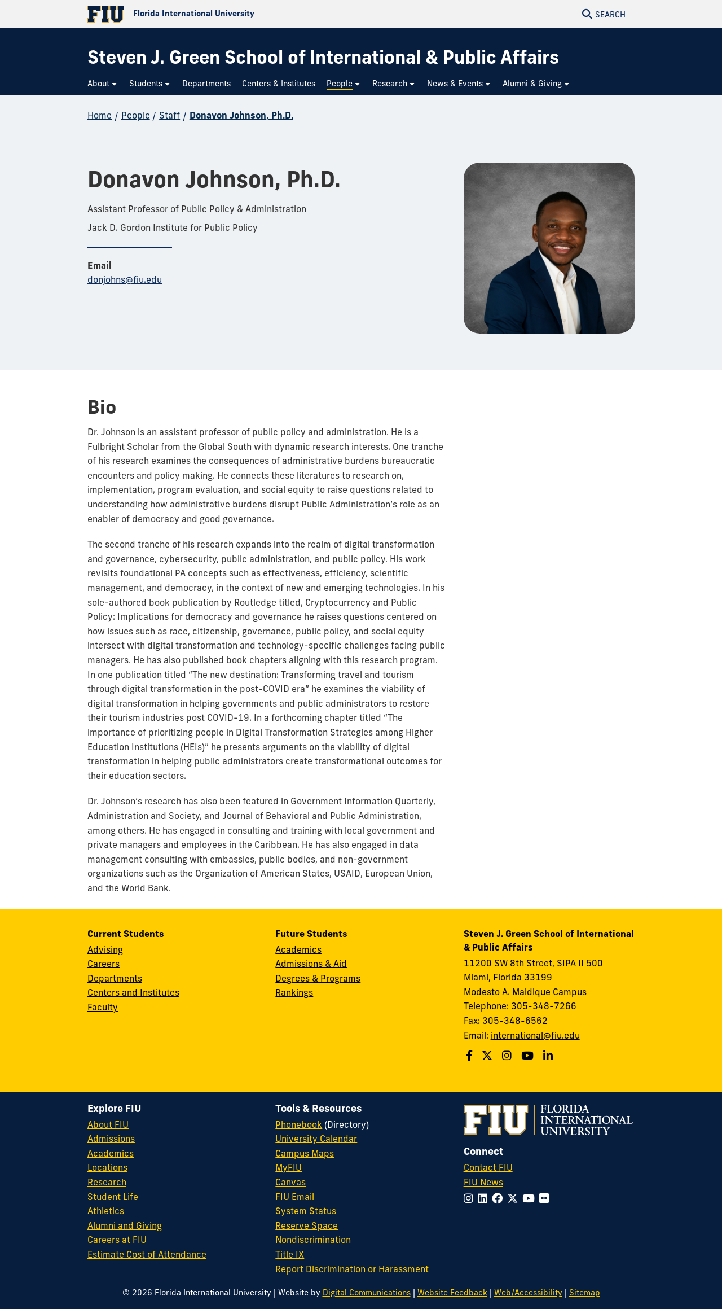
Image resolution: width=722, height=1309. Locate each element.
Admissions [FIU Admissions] (111, 1138)
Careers (103, 963)
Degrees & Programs (317, 978)
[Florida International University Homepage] (224, 14)
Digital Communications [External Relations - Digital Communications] (367, 1293)
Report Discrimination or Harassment (352, 1269)
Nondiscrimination (313, 1239)
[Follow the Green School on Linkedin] (549, 1056)
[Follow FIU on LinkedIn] (485, 1198)
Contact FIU (488, 1167)
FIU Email (294, 1196)
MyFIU (288, 1167)
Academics (298, 949)
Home (99, 115)
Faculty (102, 1007)
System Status (305, 1210)
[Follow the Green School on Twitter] (488, 1056)
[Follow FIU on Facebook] (499, 1198)
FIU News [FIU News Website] (483, 1182)
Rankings (294, 992)
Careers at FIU (117, 1239)
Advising (105, 949)
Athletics (105, 1210)
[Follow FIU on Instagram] (471, 1198)
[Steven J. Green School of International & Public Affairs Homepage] (323, 57)
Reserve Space (306, 1225)
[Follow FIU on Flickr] (546, 1198)
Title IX (289, 1254)
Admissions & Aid (311, 963)
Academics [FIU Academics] (110, 1153)
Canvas (290, 1182)
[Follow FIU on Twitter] (514, 1198)
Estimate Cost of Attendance (146, 1254)
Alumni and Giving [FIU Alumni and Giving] (124, 1225)
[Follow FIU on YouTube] (530, 1198)
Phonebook (298, 1124)
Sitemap (584, 1293)
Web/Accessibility (528, 1293)
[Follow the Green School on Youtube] (529, 1056)
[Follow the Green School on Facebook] (471, 1056)
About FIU (108, 1124)
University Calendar (316, 1138)
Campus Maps (304, 1153)
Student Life (112, 1196)
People (135, 115)
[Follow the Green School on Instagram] (508, 1056)
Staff (169, 115)
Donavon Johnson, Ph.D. (241, 115)
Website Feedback (452, 1293)
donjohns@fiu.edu (124, 279)
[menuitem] (103, 84)
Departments (114, 978)
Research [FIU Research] (106, 1182)
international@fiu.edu (535, 1035)
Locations (107, 1167)
